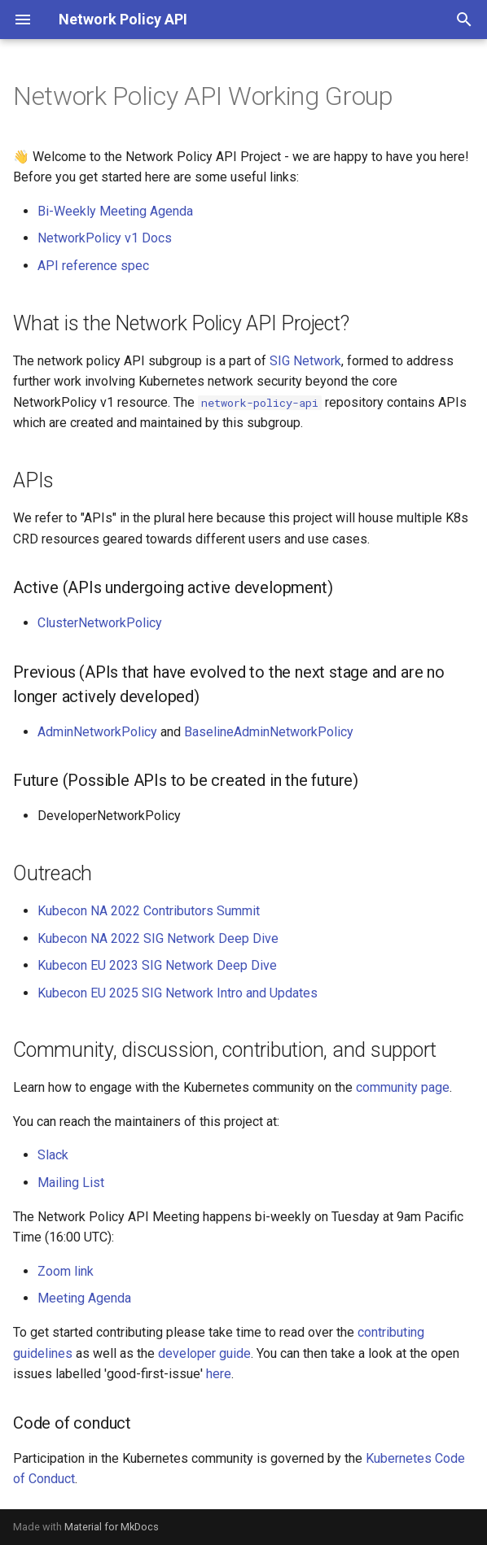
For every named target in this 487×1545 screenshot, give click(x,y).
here (218, 1373)
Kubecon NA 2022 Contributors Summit (148, 911)
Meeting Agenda (84, 1298)
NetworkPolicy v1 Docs (104, 238)
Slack (52, 1155)
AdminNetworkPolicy (97, 732)
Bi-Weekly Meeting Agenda (115, 211)
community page (403, 1087)
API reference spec (93, 265)
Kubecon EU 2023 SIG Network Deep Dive (157, 965)
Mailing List (70, 1182)
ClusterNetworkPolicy (99, 623)
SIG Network (305, 361)
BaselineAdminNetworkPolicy (268, 732)
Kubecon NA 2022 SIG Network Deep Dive (158, 938)
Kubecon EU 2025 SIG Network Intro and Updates (177, 993)
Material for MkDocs (111, 1527)
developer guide (204, 1353)
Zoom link (65, 1271)
